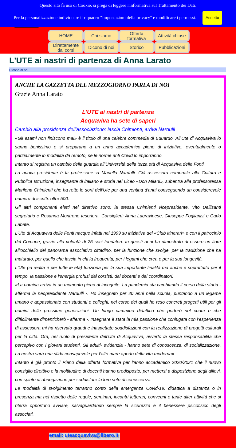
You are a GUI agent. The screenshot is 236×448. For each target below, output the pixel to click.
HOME (66, 35)
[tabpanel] (118, 249)
